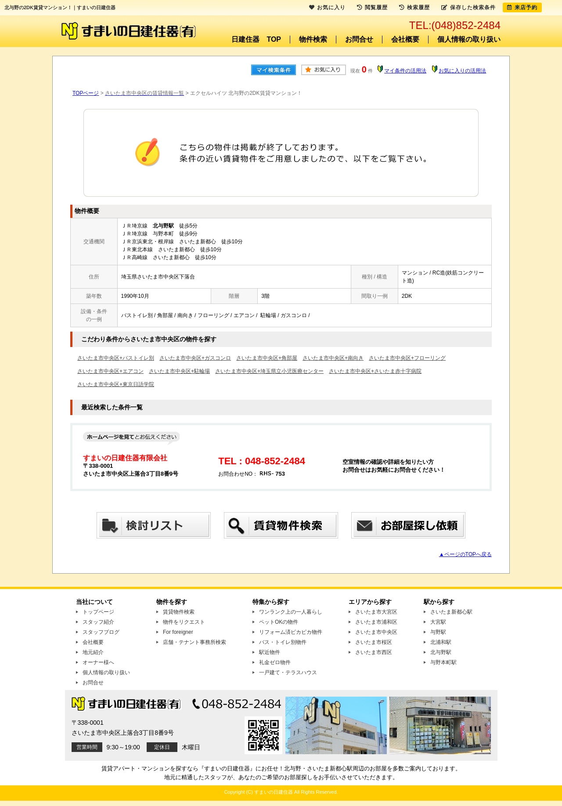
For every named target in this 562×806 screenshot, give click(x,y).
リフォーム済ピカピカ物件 (290, 632)
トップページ (98, 612)
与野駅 (438, 632)
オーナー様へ (98, 662)
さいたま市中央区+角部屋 (266, 358)
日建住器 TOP (256, 39)
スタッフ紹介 (98, 622)
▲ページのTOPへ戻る (465, 554)
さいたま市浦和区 (376, 622)
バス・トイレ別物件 (282, 642)
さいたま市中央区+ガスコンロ (195, 358)
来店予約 (522, 7)
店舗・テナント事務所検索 (194, 642)
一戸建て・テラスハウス (288, 672)
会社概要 (405, 39)
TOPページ (85, 93)
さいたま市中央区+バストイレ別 (115, 358)
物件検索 (313, 39)
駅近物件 (269, 652)
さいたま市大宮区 (376, 612)
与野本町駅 (443, 662)
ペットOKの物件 (278, 622)
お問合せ (359, 39)
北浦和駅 (440, 642)
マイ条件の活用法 (405, 71)
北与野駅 (440, 652)
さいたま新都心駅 (451, 612)
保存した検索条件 (468, 7)
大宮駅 (438, 622)
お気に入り (327, 7)
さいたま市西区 (373, 652)
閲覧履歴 (372, 7)
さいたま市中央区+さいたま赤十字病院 (375, 371)
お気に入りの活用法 (462, 71)
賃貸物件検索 (179, 612)
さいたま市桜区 (373, 642)
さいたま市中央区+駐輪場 (179, 371)
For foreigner (178, 632)
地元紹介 (93, 652)
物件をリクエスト (184, 622)
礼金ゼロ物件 (275, 662)
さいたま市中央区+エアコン (110, 371)
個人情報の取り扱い (469, 39)
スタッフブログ (101, 632)
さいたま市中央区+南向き (333, 358)
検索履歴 (414, 7)
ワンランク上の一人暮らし (290, 612)
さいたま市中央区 (376, 632)
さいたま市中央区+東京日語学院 (115, 384)
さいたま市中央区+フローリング (407, 358)
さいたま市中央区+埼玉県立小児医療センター (269, 371)
